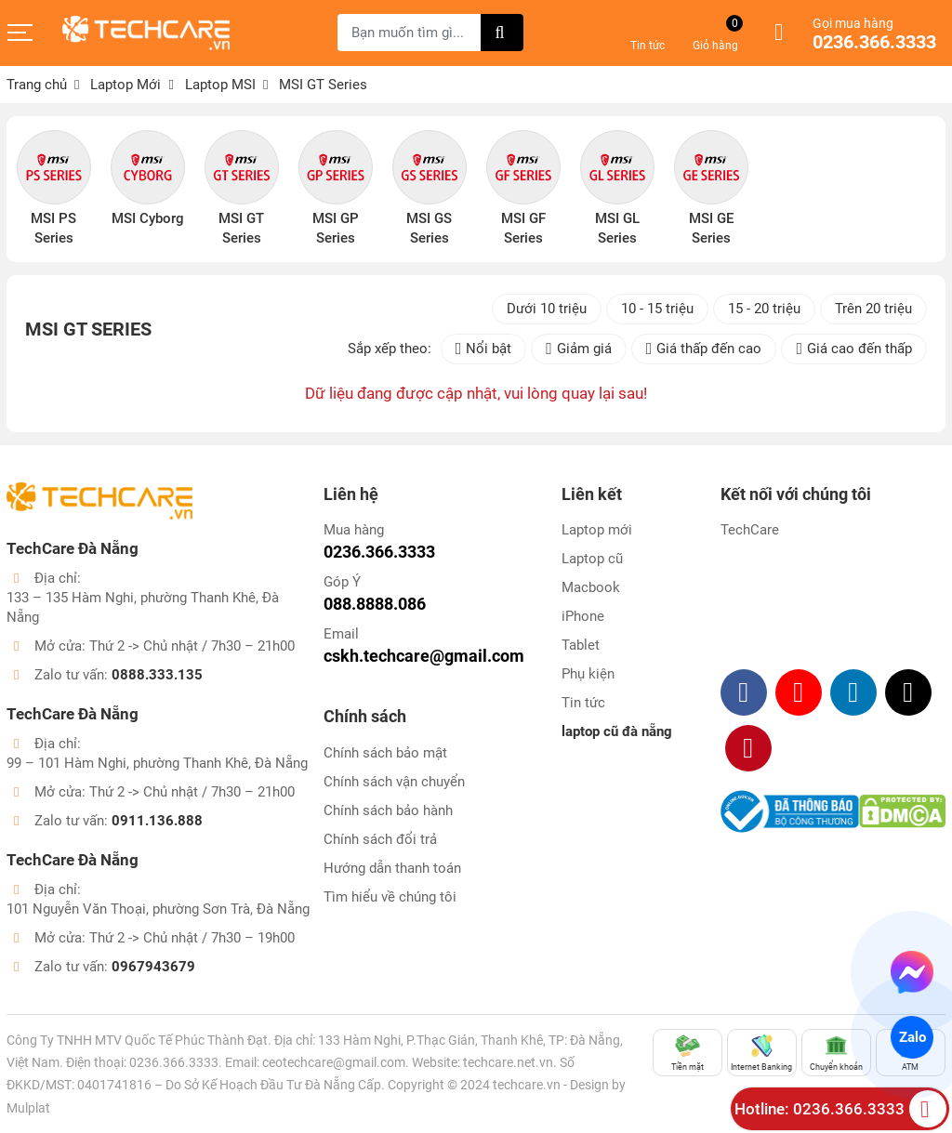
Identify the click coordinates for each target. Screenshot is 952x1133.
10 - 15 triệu (657, 308)
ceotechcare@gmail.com (333, 1062)
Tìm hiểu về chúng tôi (390, 897)
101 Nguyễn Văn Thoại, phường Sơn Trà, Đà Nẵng (158, 909)
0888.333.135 (157, 674)
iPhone (583, 616)
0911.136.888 (157, 820)
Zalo (911, 1037)
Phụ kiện (588, 673)
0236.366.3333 (874, 42)
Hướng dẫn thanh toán (392, 868)
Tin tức (583, 702)
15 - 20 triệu (764, 308)
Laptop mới (597, 529)
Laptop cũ (592, 558)
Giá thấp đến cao (704, 349)
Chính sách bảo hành (388, 810)
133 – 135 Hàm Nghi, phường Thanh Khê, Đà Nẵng (143, 607)
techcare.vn (527, 1084)
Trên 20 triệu (873, 308)
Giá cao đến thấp (854, 349)
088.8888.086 (375, 603)
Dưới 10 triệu (547, 308)
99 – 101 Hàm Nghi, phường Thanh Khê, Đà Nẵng (157, 763)
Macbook (591, 587)
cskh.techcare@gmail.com (424, 655)
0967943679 (153, 966)
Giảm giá (579, 349)
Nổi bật (484, 349)
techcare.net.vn (508, 1062)
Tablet (581, 645)
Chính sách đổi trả (380, 839)
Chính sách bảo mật (385, 752)
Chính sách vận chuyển (394, 781)
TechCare (750, 529)
